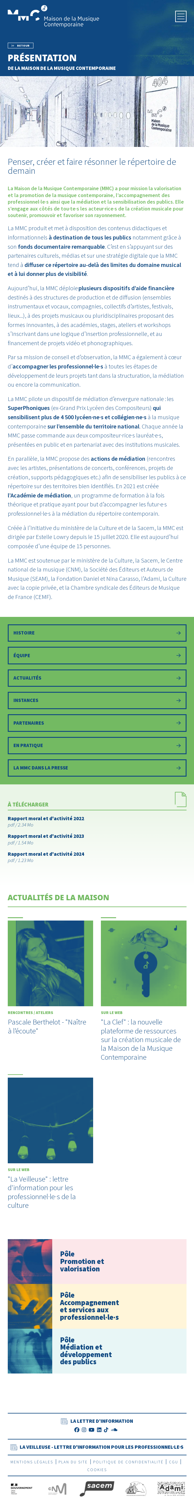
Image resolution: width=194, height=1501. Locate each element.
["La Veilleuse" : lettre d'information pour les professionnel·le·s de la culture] (50, 1146)
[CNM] (57, 1492)
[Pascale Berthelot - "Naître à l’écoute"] (50, 980)
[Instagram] (84, 1434)
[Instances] (97, 703)
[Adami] (171, 1492)
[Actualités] (97, 680)
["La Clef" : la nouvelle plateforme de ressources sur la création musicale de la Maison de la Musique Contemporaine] (144, 993)
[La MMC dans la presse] (97, 772)
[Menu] (181, 16)
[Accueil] (53, 16)
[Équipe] (97, 656)
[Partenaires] (97, 726)
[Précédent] (21, 45)
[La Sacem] (97, 1492)
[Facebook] (76, 1434)
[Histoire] (97, 633)
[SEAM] (135, 1492)
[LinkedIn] (99, 1434)
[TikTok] (106, 1434)
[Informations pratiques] (97, 749)
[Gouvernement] (22, 1492)
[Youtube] (91, 1434)
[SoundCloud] (114, 1434)
